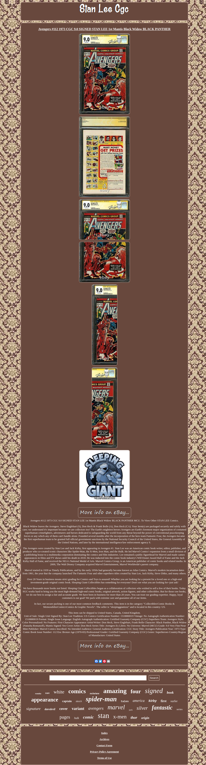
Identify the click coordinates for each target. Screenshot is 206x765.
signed (154, 690)
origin (145, 718)
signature (33, 709)
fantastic (162, 707)
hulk (76, 718)
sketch (79, 701)
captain (67, 701)
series (180, 709)
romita (38, 693)
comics (77, 691)
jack (131, 710)
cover (63, 709)
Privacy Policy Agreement (104, 751)
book (170, 692)
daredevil (50, 709)
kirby (152, 701)
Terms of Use (104, 757)
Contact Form (104, 745)
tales (125, 701)
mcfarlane (94, 693)
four (136, 691)
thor (134, 717)
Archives (104, 739)
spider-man (101, 699)
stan (103, 716)
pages (65, 717)
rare (47, 693)
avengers (96, 708)
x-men (120, 717)
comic (88, 717)
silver (142, 708)
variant (78, 708)
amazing (115, 690)
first (163, 701)
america (138, 701)
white (59, 691)
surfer (174, 701)
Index (104, 732)
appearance (44, 700)
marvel (116, 707)
